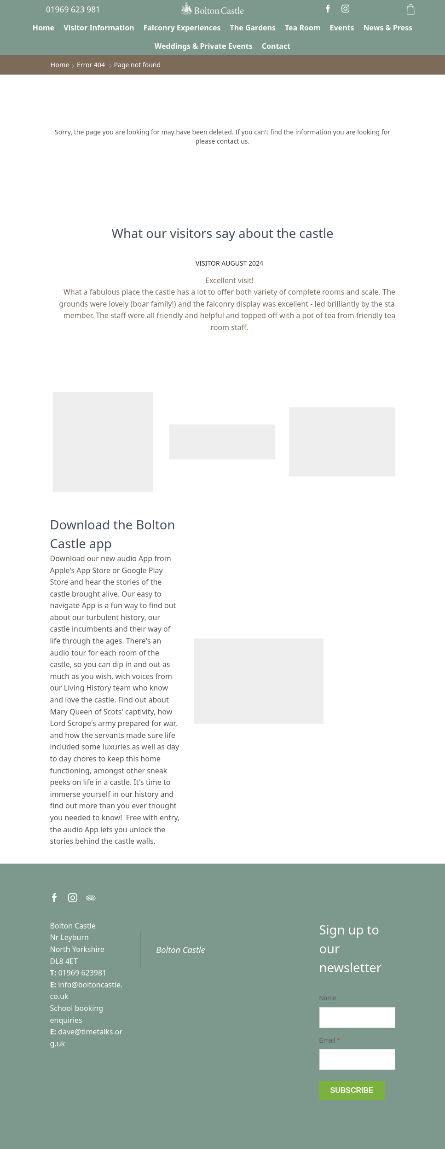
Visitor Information (99, 28)
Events (342, 28)
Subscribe (352, 1090)
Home (43, 28)
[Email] (357, 1059)
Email (329, 1040)
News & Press (388, 28)
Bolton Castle (180, 949)
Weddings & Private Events (204, 46)
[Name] (357, 1017)
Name (327, 997)
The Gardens (253, 28)
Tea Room (303, 28)
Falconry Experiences (182, 28)
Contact (276, 46)
